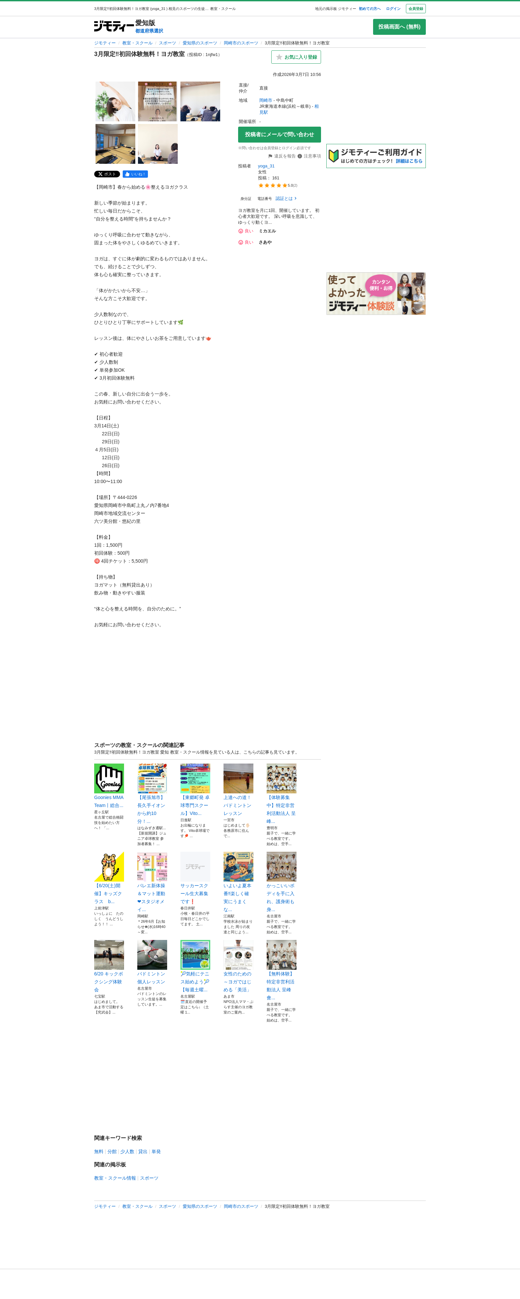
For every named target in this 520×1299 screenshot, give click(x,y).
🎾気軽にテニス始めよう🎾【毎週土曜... (195, 966)
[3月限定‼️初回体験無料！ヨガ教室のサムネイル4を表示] (115, 144)
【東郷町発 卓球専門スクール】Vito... (195, 790)
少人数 (127, 1151)
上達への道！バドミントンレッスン (238, 790)
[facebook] (135, 174)
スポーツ (167, 42)
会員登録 (416, 9)
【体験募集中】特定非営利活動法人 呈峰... (281, 794)
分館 (112, 1151)
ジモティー (105, 42)
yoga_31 (267, 165)
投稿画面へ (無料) (399, 27)
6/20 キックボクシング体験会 (109, 966)
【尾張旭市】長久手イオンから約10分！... (152, 794)
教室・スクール (137, 42)
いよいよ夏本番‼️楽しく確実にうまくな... (238, 882)
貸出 (143, 1151)
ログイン (393, 9)
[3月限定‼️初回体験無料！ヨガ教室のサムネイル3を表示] (200, 101)
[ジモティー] (114, 27)
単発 (156, 1151)
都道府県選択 (149, 30)
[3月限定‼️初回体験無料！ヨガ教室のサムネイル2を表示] (158, 101)
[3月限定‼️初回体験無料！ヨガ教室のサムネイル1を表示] (115, 101)
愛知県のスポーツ (200, 42)
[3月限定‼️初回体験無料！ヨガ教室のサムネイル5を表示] (158, 144)
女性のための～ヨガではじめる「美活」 (238, 966)
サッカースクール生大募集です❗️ (195, 878)
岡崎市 (265, 100)
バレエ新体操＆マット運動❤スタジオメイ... (152, 882)
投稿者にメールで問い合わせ (279, 134)
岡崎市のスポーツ (241, 42)
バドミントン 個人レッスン (152, 962)
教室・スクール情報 (115, 1178)
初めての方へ (370, 9)
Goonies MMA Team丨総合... (109, 786)
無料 (98, 1151)
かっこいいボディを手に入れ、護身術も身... (281, 882)
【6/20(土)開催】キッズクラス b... (109, 878)
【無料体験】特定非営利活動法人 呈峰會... (281, 970)
